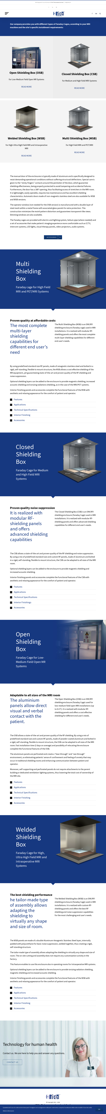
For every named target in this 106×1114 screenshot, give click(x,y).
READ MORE (26, 86)
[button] (100, 13)
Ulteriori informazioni (8, 1111)
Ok (99, 1109)
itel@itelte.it (68, 2)
